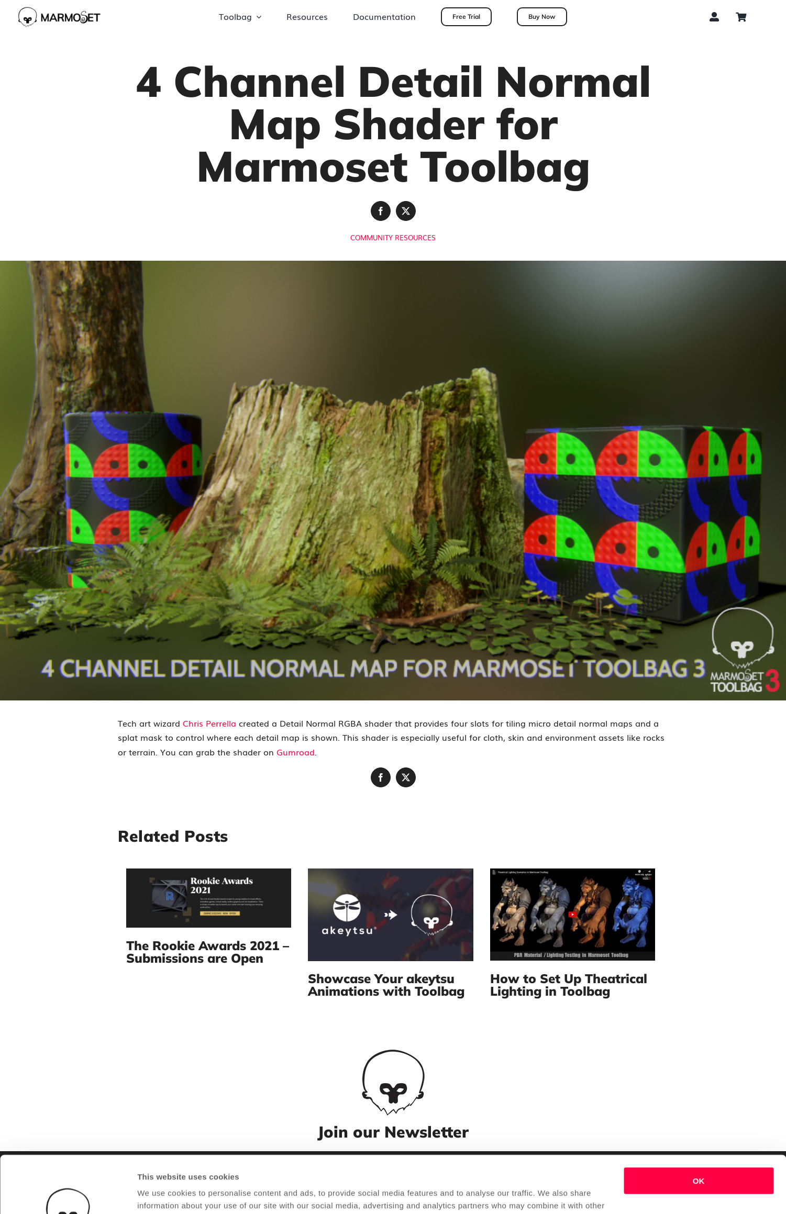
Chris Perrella (209, 723)
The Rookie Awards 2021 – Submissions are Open (207, 952)
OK (699, 1127)
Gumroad (295, 751)
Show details (161, 1193)
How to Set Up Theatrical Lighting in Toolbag (568, 985)
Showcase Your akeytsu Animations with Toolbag (386, 985)
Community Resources (393, 237)
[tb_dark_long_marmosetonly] (59, 10)
